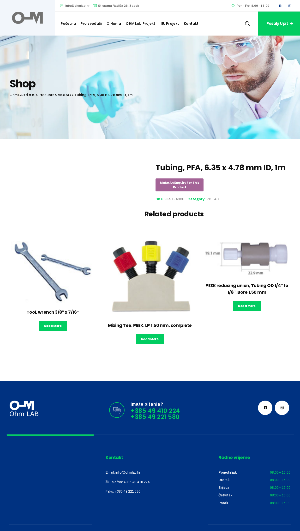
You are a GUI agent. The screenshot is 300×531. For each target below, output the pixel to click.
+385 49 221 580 (127, 491)
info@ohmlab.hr (77, 5)
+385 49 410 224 (137, 482)
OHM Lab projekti (141, 23)
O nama (114, 23)
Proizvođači (91, 23)
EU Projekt (170, 23)
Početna (68, 23)
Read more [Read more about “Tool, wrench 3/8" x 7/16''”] (53, 325)
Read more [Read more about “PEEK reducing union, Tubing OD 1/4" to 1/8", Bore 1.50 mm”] (247, 306)
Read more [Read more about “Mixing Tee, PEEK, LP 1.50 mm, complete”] (150, 339)
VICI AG (212, 199)
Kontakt (191, 23)
